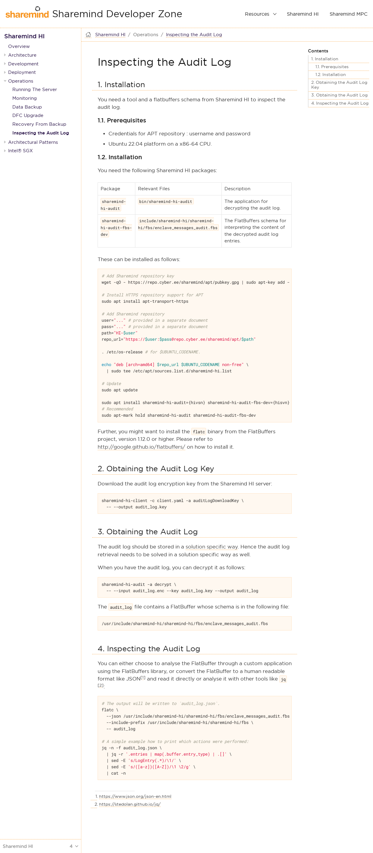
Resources (257, 14)
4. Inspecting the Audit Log (339, 103)
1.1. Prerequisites (332, 67)
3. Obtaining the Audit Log (339, 95)
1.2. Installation (330, 74)
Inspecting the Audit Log (40, 132)
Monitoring (24, 98)
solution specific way (212, 547)
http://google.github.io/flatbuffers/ (141, 447)
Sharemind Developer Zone (117, 13)
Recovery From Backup (39, 124)
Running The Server (34, 89)
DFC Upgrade (27, 115)
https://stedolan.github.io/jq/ (130, 804)
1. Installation (324, 59)
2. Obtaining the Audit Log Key (339, 85)
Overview (19, 46)
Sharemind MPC (349, 14)
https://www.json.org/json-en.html (135, 796)
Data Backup (27, 106)
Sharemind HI (303, 14)
